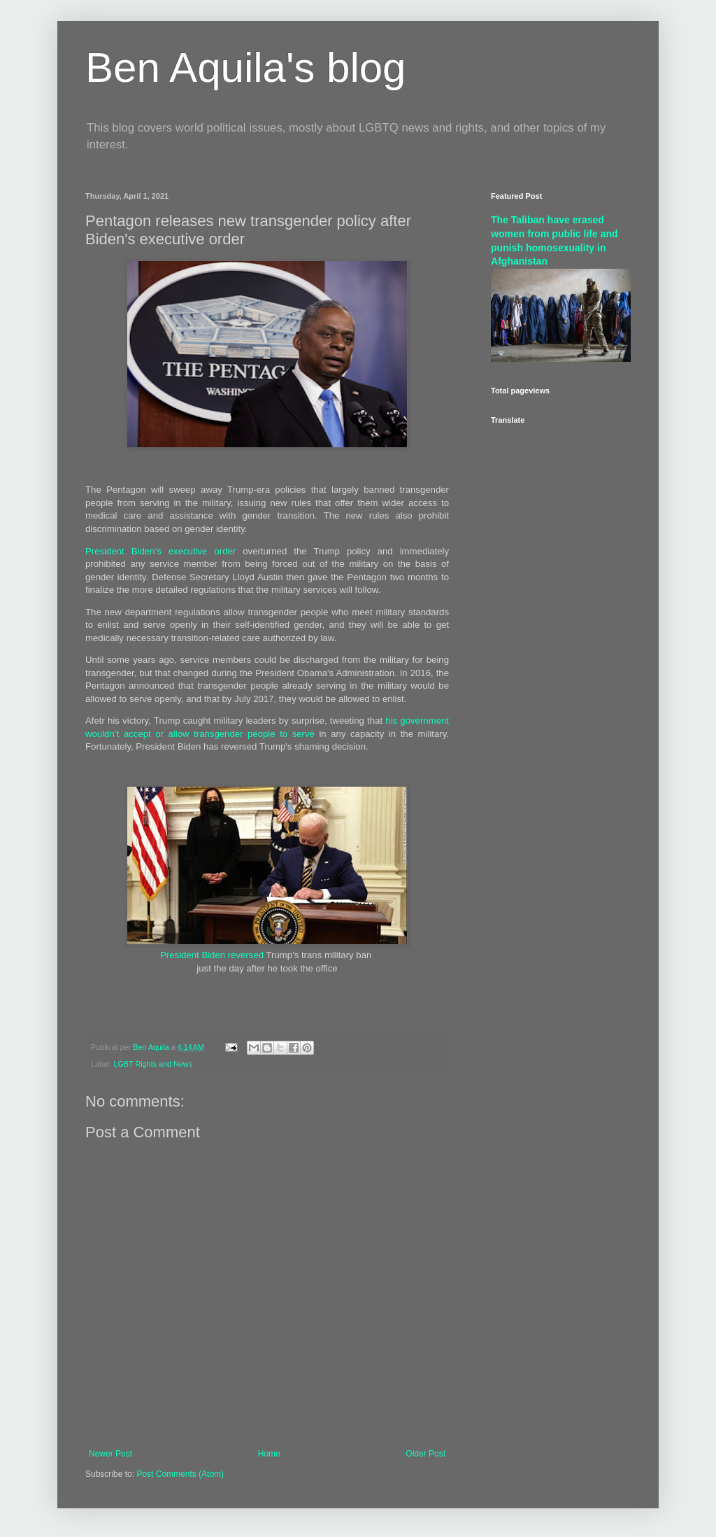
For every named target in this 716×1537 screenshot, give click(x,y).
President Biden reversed (212, 955)
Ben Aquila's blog (245, 67)
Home (269, 1454)
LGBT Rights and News (152, 1064)
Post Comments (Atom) (180, 1474)
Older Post (425, 1454)
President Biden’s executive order (160, 551)
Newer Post (110, 1454)
